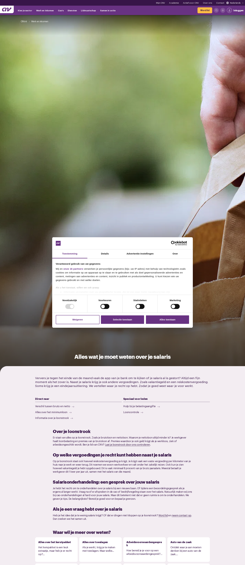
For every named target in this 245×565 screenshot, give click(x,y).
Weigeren (77, 319)
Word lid (163, 515)
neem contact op (181, 515)
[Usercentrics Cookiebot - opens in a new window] (175, 243)
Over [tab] (175, 253)
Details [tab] (105, 253)
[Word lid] (205, 10)
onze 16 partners (73, 268)
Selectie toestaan (122, 319)
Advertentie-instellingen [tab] (140, 253)
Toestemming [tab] (70, 253)
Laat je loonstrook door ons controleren (127, 444)
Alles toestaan (167, 319)
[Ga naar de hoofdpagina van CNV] (7, 9)
